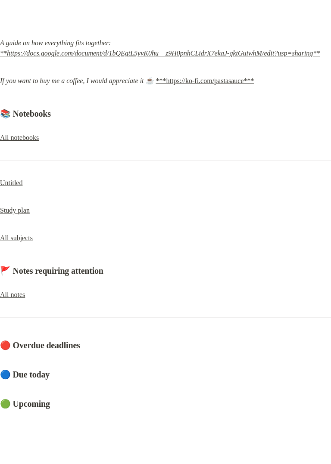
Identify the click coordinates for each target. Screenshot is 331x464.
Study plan (15, 210)
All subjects (16, 237)
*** (161, 80)
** (3, 53)
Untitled (11, 182)
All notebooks (19, 137)
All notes (12, 294)
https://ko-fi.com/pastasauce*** (210, 80)
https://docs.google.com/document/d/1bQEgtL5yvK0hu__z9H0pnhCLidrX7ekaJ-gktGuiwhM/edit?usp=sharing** (163, 53)
